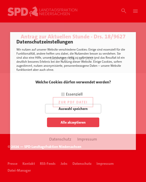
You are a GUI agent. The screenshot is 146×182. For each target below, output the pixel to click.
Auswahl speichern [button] (73, 108)
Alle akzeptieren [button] (73, 122)
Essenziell (74, 94)
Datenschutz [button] (60, 139)
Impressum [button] (87, 139)
